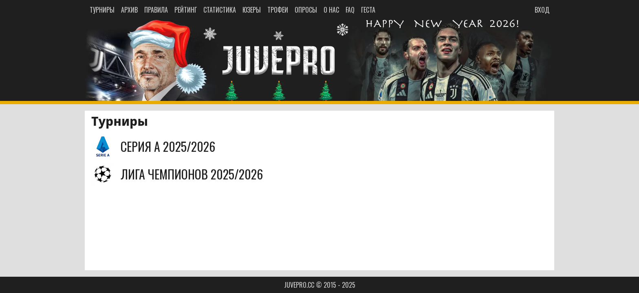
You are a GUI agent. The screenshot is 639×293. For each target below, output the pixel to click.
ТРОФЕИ (277, 10)
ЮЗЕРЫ (251, 10)
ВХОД (542, 10)
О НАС (331, 10)
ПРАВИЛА (156, 10)
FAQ (350, 10)
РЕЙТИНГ (185, 10)
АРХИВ (129, 10)
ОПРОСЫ (306, 10)
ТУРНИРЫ (102, 10)
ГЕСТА (368, 10)
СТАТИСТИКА (219, 10)
